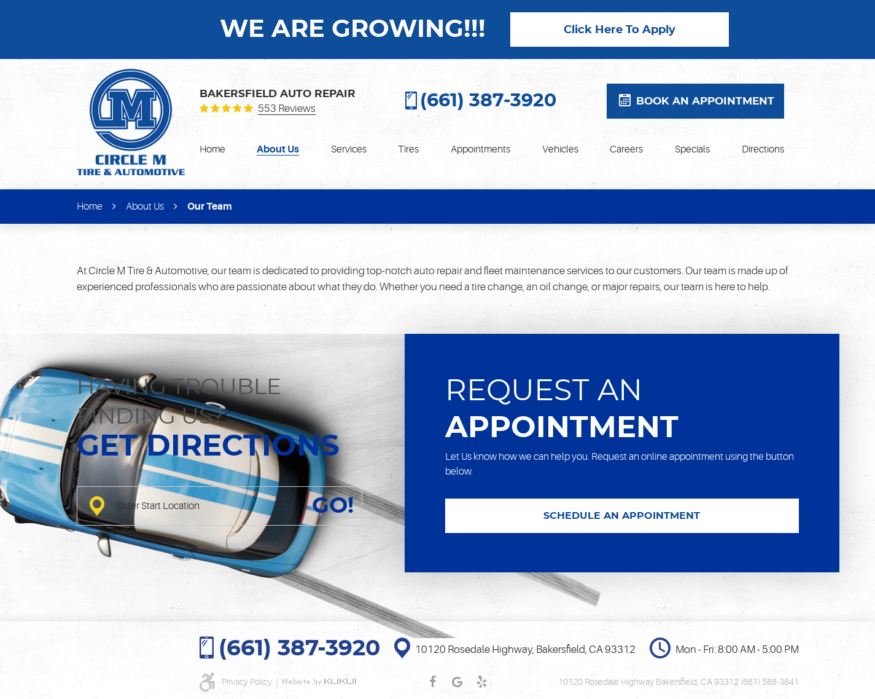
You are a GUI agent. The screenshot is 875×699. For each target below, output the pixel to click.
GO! (333, 506)
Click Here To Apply (619, 30)
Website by (318, 681)
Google (457, 681)
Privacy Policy (248, 682)
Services (349, 149)
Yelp (481, 681)
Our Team (209, 206)
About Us (278, 149)
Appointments (480, 149)
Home (212, 149)
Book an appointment (705, 101)
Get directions (208, 447)
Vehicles (560, 149)
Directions (763, 149)
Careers (626, 149)
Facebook (432, 681)
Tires (408, 149)
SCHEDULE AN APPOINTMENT (621, 516)
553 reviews (287, 108)
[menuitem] (212, 149)
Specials (692, 149)
